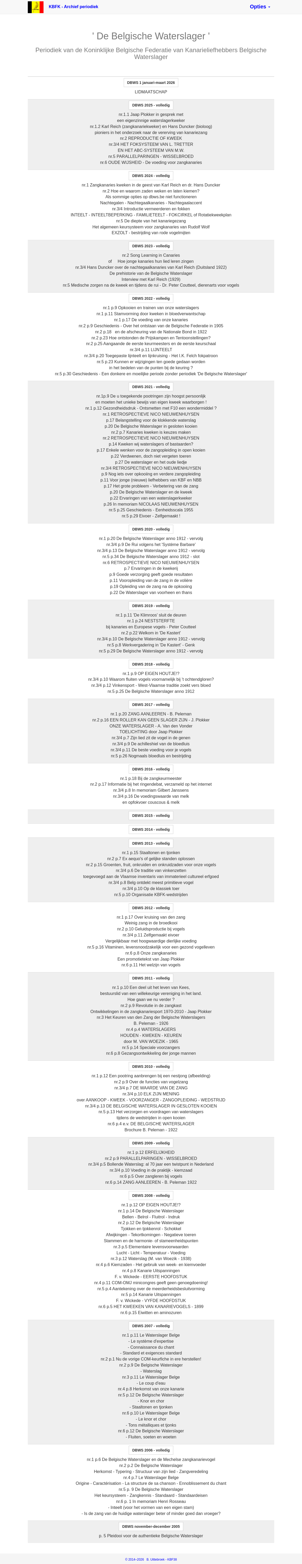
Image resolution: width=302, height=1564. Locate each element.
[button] (260, 6)
